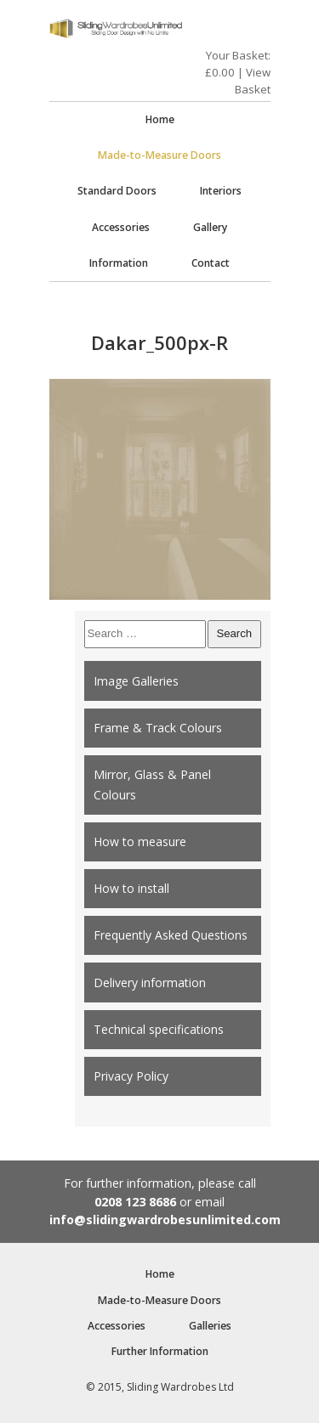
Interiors (221, 191)
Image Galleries (136, 681)
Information (118, 263)
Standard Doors (117, 191)
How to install (131, 888)
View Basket (253, 81)
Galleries (210, 1326)
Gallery (210, 227)
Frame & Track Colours (158, 728)
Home (159, 119)
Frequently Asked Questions (171, 935)
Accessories (121, 227)
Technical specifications (159, 1029)
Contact (210, 263)
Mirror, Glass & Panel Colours (152, 784)
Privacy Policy (131, 1076)
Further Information (159, 1351)
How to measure (140, 841)
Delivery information (150, 982)
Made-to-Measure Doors (159, 155)
